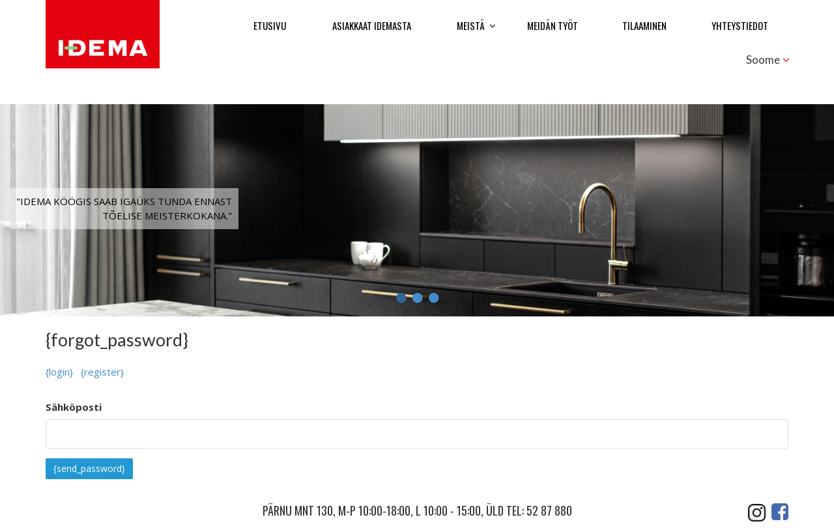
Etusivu (269, 25)
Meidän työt (552, 25)
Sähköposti (74, 406)
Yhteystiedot (740, 25)
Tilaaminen (644, 25)
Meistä (471, 25)
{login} (59, 371)
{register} (102, 371)
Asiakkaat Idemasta (371, 25)
